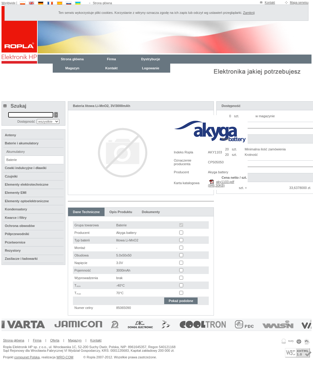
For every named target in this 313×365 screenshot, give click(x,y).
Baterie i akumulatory (22, 143)
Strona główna (102, 3)
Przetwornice (15, 242)
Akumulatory (15, 151)
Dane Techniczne (86, 212)
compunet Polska (26, 357)
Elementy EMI (16, 192)
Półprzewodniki (17, 234)
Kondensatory (16, 209)
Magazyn (72, 68)
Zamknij (249, 12)
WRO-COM (64, 357)
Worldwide (9, 3)
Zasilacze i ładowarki (21, 258)
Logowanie (150, 68)
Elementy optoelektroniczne (27, 201)
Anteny (10, 135)
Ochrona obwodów (20, 226)
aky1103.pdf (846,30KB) (221, 183)
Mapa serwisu (299, 2)
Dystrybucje (150, 59)
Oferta (54, 340)
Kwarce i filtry (16, 217)
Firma (111, 59)
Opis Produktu (120, 212)
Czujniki (11, 176)
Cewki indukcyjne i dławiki (25, 168)
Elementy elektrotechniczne (27, 184)
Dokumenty (151, 212)
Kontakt (270, 2)
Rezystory (13, 250)
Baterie (11, 160)
